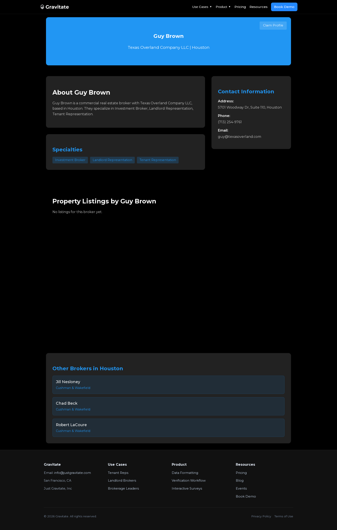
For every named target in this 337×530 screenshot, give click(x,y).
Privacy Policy (261, 516)
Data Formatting (185, 473)
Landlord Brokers (122, 480)
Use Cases (202, 7)
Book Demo (284, 7)
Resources (259, 7)
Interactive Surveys (187, 488)
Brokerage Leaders (123, 488)
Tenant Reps (118, 473)
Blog (240, 480)
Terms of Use (283, 516)
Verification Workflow (189, 480)
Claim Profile (273, 25)
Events (241, 488)
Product (223, 7)
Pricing (240, 7)
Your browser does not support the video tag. (168, 281)
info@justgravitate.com (72, 473)
